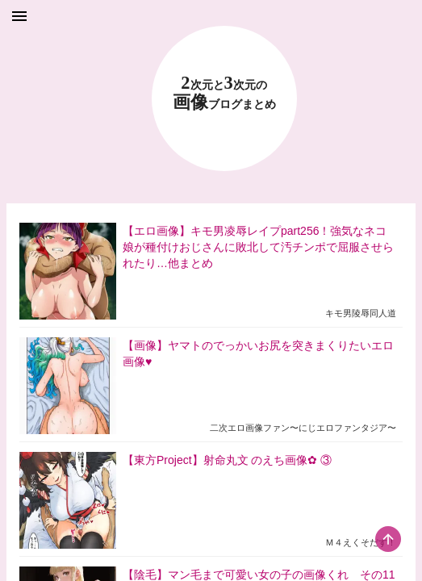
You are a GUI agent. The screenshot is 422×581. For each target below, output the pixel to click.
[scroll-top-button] (388, 539)
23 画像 (224, 93)
